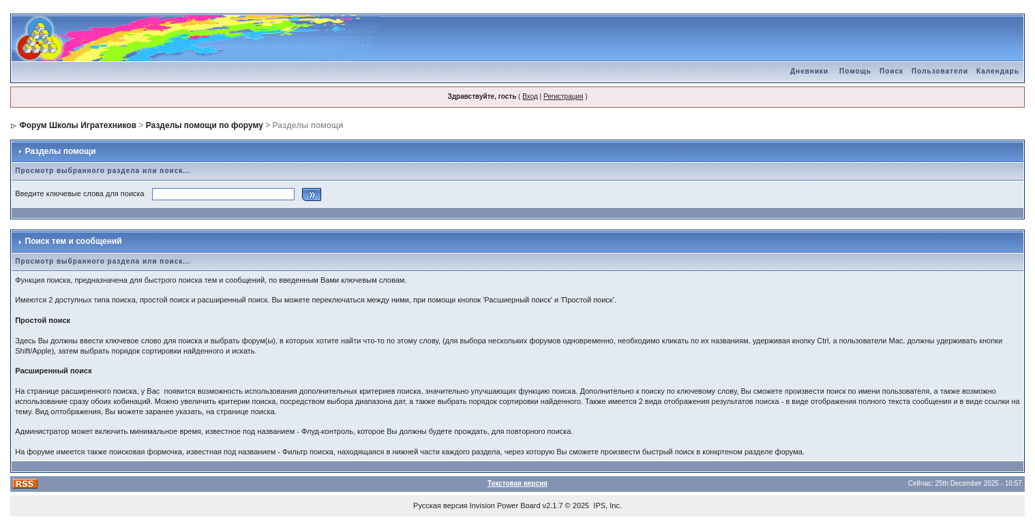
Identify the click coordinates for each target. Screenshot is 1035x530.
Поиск (891, 71)
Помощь (855, 71)
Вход (530, 96)
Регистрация (563, 96)
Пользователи (940, 71)
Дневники (809, 71)
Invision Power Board (505, 505)
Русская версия (440, 505)
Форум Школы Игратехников (78, 125)
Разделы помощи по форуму (204, 125)
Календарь (997, 71)
